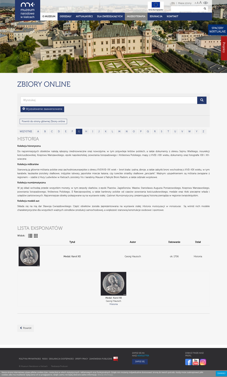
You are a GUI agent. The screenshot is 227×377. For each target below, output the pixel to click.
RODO (45, 345)
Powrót (25, 314)
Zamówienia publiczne (100, 345)
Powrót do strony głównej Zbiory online (43, 107)
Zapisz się (140, 348)
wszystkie (26, 117)
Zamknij (221, 360)
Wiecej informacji (105, 360)
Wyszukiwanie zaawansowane (42, 95)
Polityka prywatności (30, 345)
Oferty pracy (81, 345)
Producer (64, 352)
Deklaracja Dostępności (61, 345)
